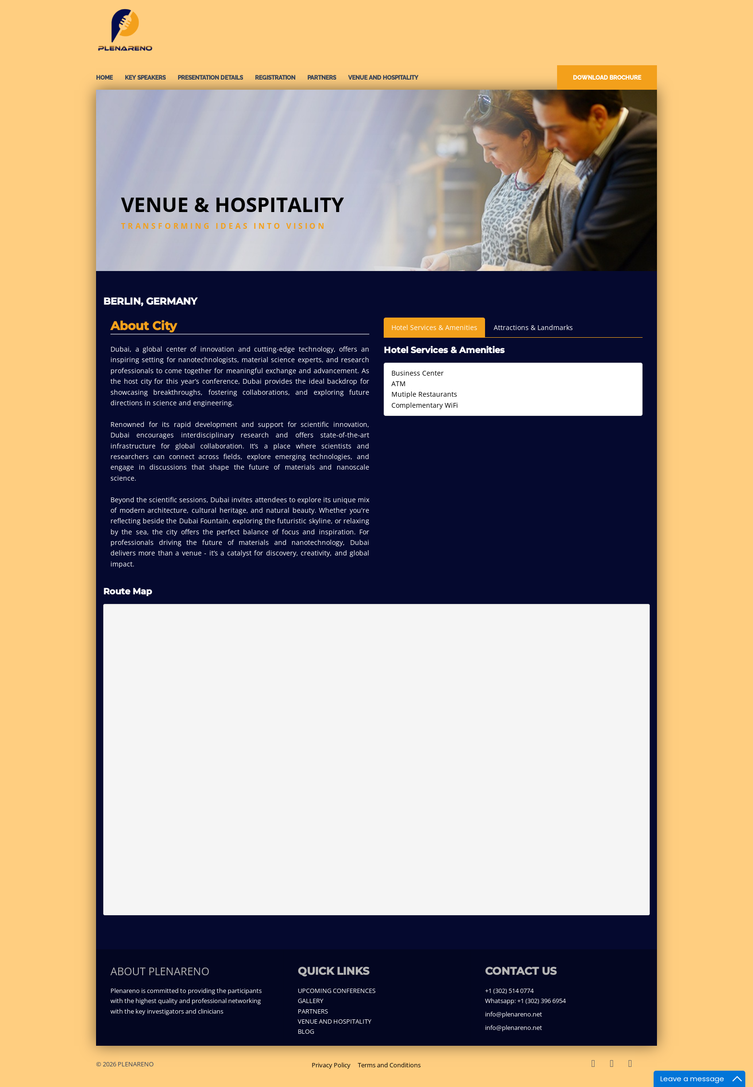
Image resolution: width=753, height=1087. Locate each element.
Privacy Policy (331, 1065)
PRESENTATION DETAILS (210, 77)
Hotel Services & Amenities (434, 327)
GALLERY (310, 1000)
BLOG (306, 1031)
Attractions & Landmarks (533, 327)
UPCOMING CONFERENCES (337, 990)
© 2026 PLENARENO (125, 1064)
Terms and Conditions (389, 1065)
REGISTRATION (275, 77)
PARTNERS (321, 77)
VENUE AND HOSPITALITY (383, 77)
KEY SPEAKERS (145, 77)
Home (104, 77)
